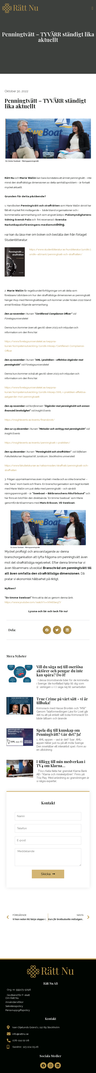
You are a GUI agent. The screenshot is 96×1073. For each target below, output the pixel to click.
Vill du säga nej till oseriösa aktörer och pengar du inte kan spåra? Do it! (59, 670)
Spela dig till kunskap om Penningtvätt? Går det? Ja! (58, 732)
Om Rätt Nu (12, 997)
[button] (92, 8)
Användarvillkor (14, 1001)
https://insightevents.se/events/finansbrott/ (30, 419)
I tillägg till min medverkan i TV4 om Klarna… (60, 763)
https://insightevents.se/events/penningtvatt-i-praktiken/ (37, 442)
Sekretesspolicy (14, 1006)
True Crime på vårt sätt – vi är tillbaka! (62, 700)
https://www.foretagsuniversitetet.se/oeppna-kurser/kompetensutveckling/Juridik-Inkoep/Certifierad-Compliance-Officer (45, 346)
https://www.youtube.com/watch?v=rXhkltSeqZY (33, 602)
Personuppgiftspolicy (17, 1010)
